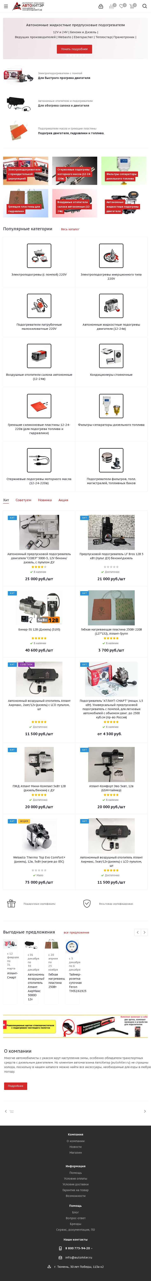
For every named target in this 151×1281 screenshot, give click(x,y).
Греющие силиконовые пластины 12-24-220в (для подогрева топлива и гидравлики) (39, 429)
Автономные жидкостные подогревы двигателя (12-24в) (111, 327)
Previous (138, 932)
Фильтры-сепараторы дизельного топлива (111, 425)
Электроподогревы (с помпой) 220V (39, 274)
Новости (75, 1147)
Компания (75, 1134)
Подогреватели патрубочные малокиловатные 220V (39, 327)
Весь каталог (70, 229)
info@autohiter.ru (78, 1258)
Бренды (75, 1224)
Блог (75, 1212)
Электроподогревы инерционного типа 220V (111, 276)
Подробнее (15, 1086)
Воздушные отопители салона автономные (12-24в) (39, 377)
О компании (75, 1141)
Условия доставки (76, 1184)
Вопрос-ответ (75, 1218)
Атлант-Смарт (17, 978)
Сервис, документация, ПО (75, 1230)
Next (144, 932)
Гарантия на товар (75, 1190)
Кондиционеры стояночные (111, 375)
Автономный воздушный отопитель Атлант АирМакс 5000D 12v (73, 992)
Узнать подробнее (74, 49)
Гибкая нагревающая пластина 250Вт (123, 984)
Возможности (75, 1196)
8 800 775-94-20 (77, 1248)
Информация (75, 1166)
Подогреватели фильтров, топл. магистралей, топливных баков (111, 481)
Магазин (75, 1152)
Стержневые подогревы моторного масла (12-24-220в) (39, 481)
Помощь (75, 1173)
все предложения (76, 932)
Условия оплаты (75, 1178)
